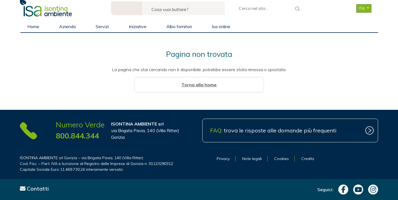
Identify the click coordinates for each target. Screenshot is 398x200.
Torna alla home (199, 84)
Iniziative (137, 26)
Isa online (221, 26)
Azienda (67, 26)
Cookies (281, 158)
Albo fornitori (179, 26)
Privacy (223, 158)
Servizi (102, 26)
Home (33, 26)
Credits (307, 158)
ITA (362, 8)
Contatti (34, 188)
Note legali (252, 158)
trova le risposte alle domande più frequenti (273, 130)
